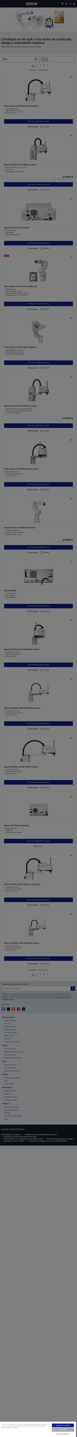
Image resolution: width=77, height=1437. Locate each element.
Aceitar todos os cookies (63, 1425)
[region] (38, 1429)
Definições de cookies (63, 1433)
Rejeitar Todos (63, 1429)
